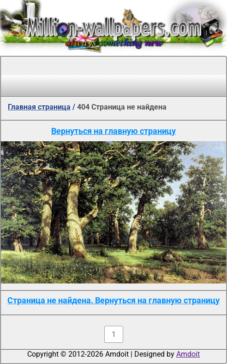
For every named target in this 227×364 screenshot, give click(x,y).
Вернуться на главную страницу (113, 131)
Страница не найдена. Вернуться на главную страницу (113, 300)
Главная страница (39, 107)
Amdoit (188, 354)
